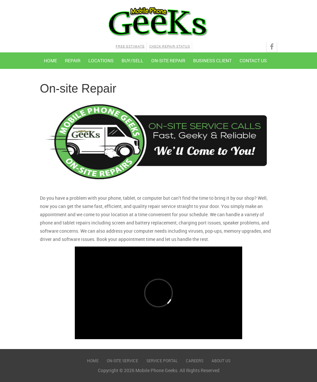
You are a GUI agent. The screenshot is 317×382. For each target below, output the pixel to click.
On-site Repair (168, 60)
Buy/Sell (132, 60)
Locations (101, 60)
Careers (194, 360)
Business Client (212, 60)
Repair (72, 60)
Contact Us (253, 60)
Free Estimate (130, 46)
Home (50, 60)
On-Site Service (122, 360)
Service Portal (162, 360)
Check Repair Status (169, 46)
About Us (221, 360)
